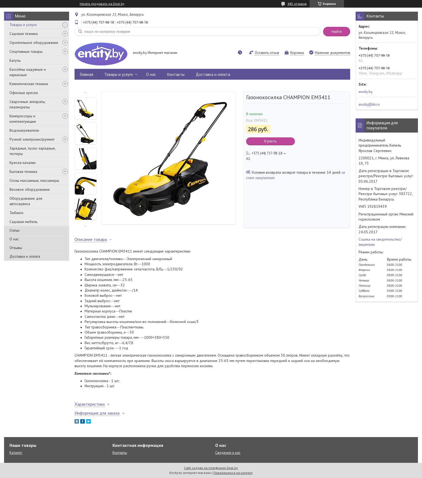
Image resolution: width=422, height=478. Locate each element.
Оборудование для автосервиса (25, 201)
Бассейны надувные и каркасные (27, 72)
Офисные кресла (23, 92)
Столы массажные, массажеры (34, 180)
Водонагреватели (24, 130)
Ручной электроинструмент (31, 139)
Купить (270, 141)
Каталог (15, 452)
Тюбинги (16, 212)
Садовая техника (23, 33)
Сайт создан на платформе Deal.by (211, 468)
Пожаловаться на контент (233, 473)
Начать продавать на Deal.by (102, 4)
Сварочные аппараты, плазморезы (27, 104)
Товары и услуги (23, 24)
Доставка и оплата (24, 256)
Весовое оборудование (29, 189)
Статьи (14, 230)
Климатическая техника (28, 83)
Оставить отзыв (267, 52)
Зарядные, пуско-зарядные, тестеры (32, 151)
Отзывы (15, 247)
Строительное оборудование (33, 42)
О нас (14, 239)
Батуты (15, 60)
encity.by (366, 91)
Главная (86, 74)
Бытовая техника (23, 171)
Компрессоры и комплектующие (22, 119)
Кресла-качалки (22, 162)
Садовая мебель (23, 221)
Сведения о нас (227, 452)
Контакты (176, 74)
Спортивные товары (26, 51)
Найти (336, 32)
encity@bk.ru (369, 104)
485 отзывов (297, 4)
